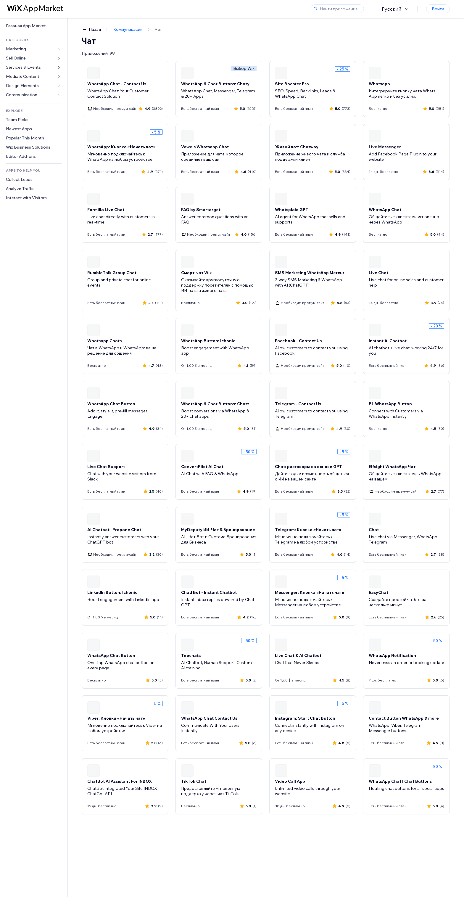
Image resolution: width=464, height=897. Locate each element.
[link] (33, 25)
